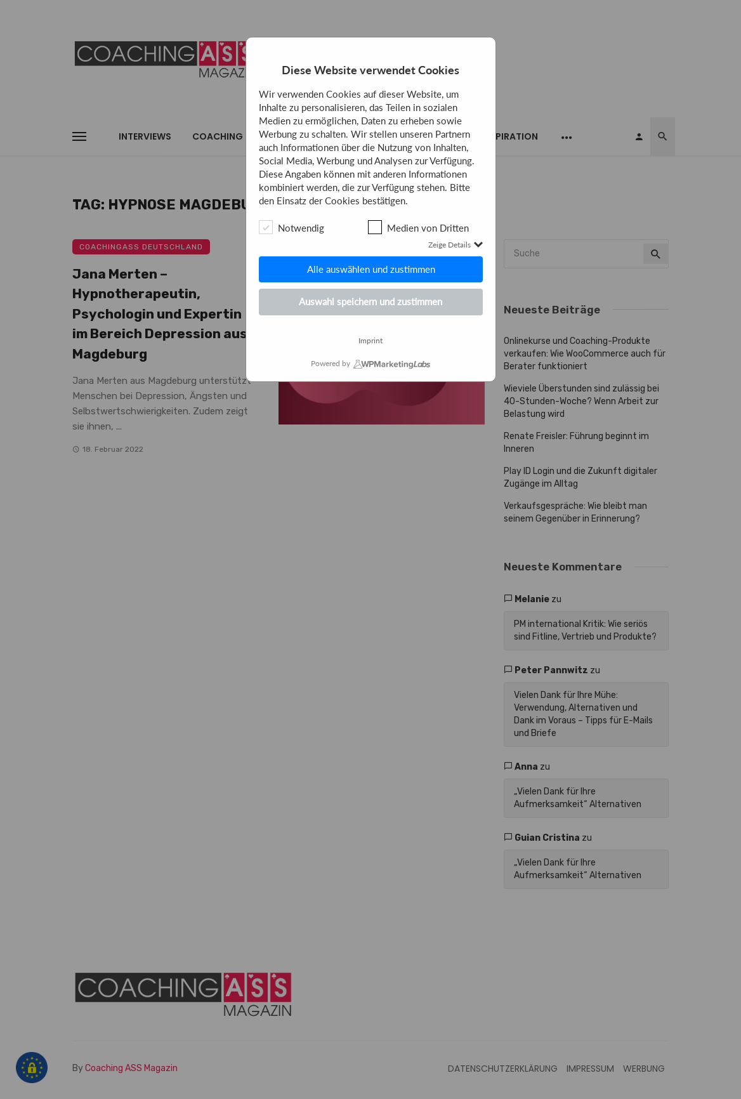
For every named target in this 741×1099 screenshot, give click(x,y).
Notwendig (291, 227)
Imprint (370, 341)
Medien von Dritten (418, 227)
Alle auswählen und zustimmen (370, 269)
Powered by (330, 363)
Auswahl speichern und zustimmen (370, 301)
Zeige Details (455, 244)
